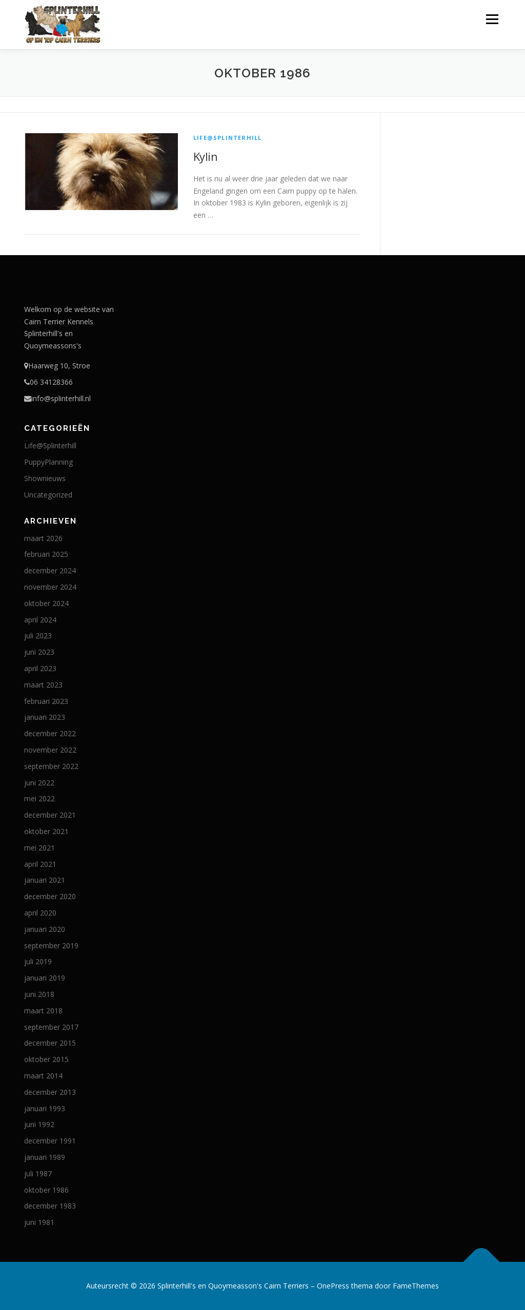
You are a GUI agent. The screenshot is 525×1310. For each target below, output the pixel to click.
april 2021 (40, 864)
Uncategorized (48, 495)
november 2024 (50, 587)
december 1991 (50, 1141)
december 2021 (50, 815)
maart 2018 (43, 1010)
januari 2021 (44, 880)
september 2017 (51, 1027)
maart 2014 (43, 1075)
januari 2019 (44, 978)
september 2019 (51, 945)
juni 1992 (39, 1124)
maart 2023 (43, 685)
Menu (492, 19)
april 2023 (40, 668)
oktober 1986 (46, 1190)
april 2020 (40, 913)
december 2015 (50, 1043)
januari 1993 (44, 1108)
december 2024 (50, 570)
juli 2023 (38, 635)
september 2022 (51, 766)
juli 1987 (38, 1173)
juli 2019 (38, 961)
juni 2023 (39, 652)
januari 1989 (44, 1157)
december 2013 (50, 1092)
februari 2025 (46, 554)
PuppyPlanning (48, 462)
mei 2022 (39, 798)
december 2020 (50, 896)
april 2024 (40, 620)
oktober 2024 (46, 603)
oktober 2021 (46, 831)
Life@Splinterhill (227, 137)
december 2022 (50, 733)
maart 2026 (43, 538)
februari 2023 (46, 701)
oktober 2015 (46, 1059)
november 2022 (50, 750)
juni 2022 (39, 782)
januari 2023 (44, 717)
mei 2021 (39, 847)
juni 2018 (39, 994)
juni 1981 (39, 1222)
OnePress (333, 1286)
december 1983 (50, 1206)
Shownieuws (45, 478)
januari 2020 (44, 929)
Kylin (205, 156)
